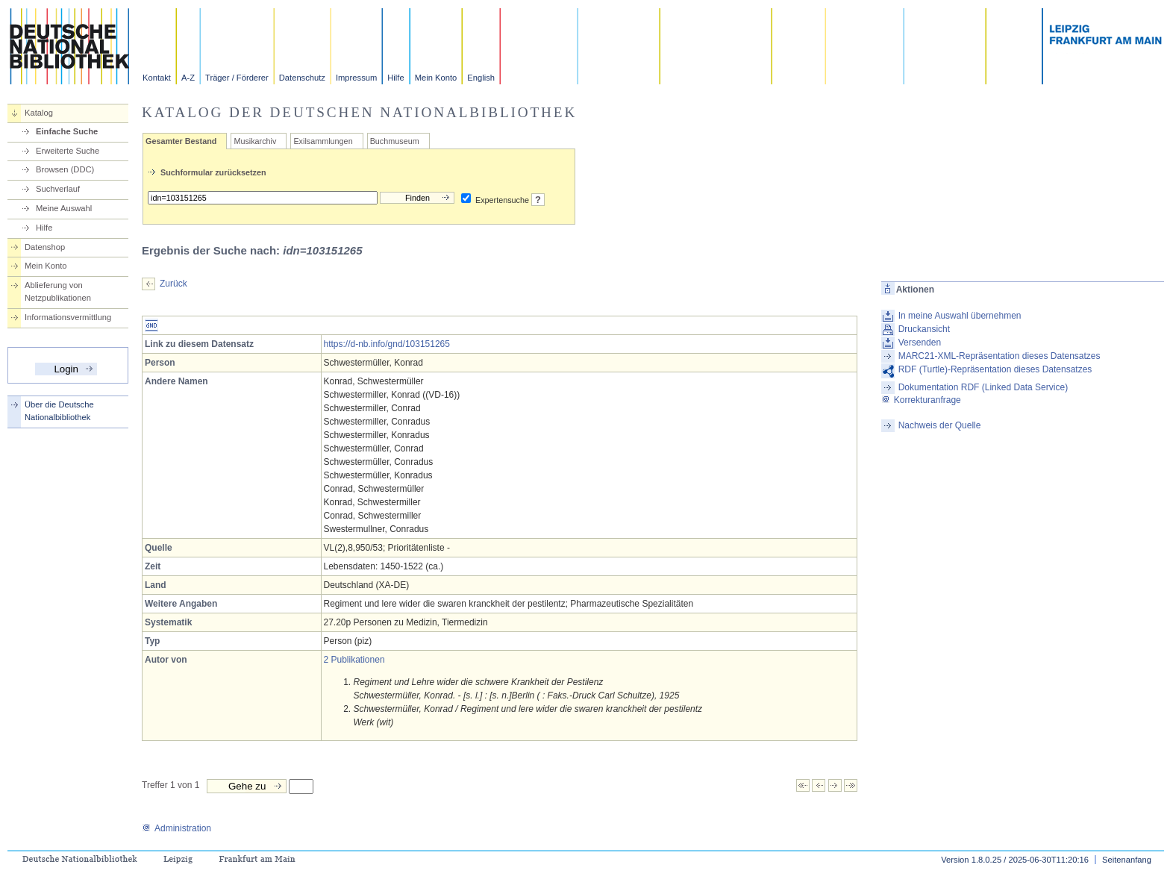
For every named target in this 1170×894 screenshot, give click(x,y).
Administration (176, 828)
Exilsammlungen (322, 141)
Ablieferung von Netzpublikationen (58, 291)
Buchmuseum (394, 141)
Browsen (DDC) (65, 169)
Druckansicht (924, 329)
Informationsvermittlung (68, 317)
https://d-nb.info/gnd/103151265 (387, 344)
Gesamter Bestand (181, 141)
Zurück (173, 283)
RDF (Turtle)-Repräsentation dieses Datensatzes (995, 369)
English (481, 77)
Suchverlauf (58, 188)
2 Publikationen (354, 659)
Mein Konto (436, 77)
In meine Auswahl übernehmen (960, 315)
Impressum (356, 77)
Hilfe (395, 77)
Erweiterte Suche (67, 150)
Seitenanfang (1126, 859)
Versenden (919, 342)
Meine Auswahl (64, 208)
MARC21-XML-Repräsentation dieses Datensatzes (999, 356)
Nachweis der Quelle (939, 425)
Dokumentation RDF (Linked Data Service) (983, 387)
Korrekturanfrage (921, 400)
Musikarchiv (255, 141)
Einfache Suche (67, 131)
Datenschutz (302, 77)
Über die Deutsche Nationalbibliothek (59, 411)
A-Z (188, 77)
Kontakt (157, 77)
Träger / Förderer (237, 77)
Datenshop (45, 247)
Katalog (39, 112)
